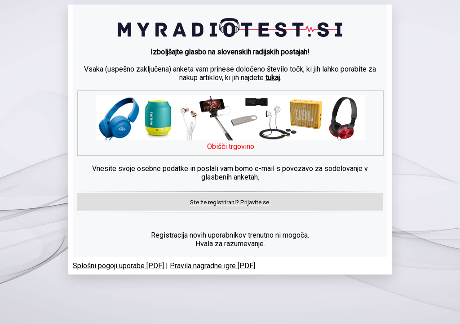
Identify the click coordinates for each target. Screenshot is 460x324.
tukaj (272, 77)
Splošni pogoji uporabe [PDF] (118, 265)
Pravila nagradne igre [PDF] (212, 265)
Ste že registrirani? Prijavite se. (230, 202)
